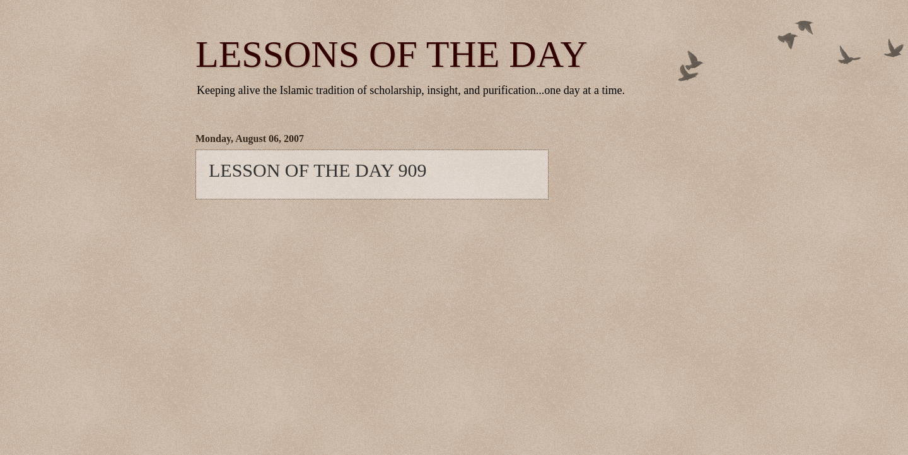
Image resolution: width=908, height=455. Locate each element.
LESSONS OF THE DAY (391, 54)
